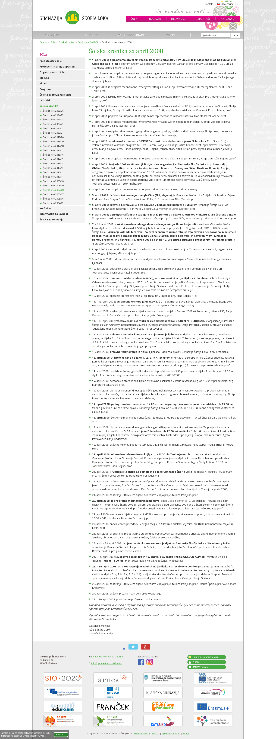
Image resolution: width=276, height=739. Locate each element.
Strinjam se (61, 734)
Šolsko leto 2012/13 (53, 167)
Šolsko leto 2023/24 (53, 119)
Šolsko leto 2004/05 (53, 203)
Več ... (43, 736)
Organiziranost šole (52, 72)
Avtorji (186, 733)
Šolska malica (200, 667)
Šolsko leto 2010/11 (53, 176)
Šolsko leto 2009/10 (53, 181)
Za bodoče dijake (131, 35)
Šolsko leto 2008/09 (53, 185)
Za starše (91, 35)
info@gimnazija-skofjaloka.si (106, 663)
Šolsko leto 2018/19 (53, 141)
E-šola (196, 662)
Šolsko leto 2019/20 (53, 137)
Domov (43, 42)
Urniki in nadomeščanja (205, 657)
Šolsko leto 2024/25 (53, 115)
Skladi (43, 83)
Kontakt (209, 3)
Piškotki (155, 733)
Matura (44, 77)
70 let (171, 35)
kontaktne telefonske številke (107, 656)
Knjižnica (45, 208)
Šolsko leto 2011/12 (53, 172)
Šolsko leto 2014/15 (53, 159)
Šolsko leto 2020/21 (53, 132)
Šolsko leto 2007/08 (88, 42)
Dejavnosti (178, 18)
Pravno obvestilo (142, 733)
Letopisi (45, 100)
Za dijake (52, 35)
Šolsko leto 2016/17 (53, 150)
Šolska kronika (66, 42)
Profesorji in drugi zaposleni (57, 66)
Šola (134, 18)
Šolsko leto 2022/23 (53, 124)
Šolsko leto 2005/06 (53, 198)
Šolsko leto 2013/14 (53, 163)
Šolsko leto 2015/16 (53, 154)
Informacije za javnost (54, 214)
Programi (154, 18)
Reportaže (203, 18)
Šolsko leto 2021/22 (53, 128)
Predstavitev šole (51, 61)
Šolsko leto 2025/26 (53, 110)
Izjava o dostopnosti (171, 733)
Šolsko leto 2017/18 (53, 145)
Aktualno (227, 18)
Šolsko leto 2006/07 (53, 194)
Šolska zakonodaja (51, 219)
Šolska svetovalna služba (55, 94)
